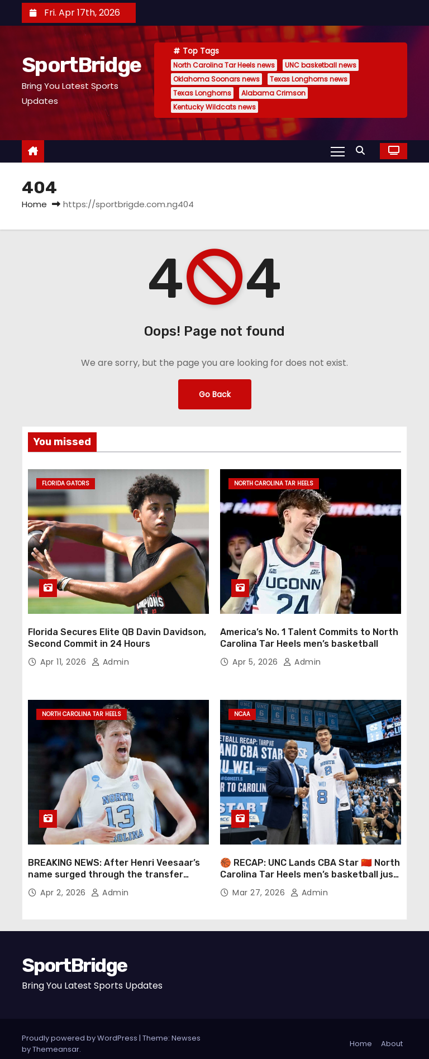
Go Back (214, 394)
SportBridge (81, 65)
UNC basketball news (320, 65)
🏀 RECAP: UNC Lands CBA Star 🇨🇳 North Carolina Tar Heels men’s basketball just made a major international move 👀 (310, 864)
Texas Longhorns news (308, 79)
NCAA (242, 709)
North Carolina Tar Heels (273, 483)
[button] (363, 151)
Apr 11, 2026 (64, 656)
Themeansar (55, 1039)
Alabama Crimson (273, 93)
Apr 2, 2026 (64, 882)
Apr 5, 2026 (256, 656)
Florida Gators (65, 483)
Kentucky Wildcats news (214, 107)
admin (111, 656)
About (392, 1033)
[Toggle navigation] (337, 150)
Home (34, 204)
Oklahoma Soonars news (216, 79)
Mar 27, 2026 (260, 882)
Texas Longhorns (202, 93)
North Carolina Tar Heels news (224, 65)
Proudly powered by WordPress (80, 1028)
